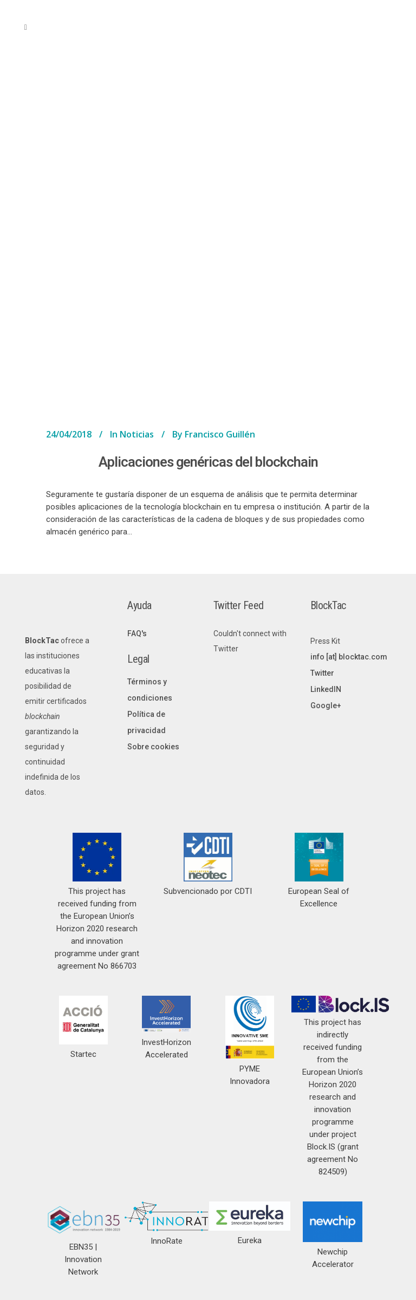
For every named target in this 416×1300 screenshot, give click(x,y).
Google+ (325, 705)
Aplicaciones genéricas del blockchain (208, 462)
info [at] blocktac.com (348, 656)
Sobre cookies (153, 746)
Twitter (322, 673)
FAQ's (137, 633)
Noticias (137, 434)
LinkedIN (325, 689)
